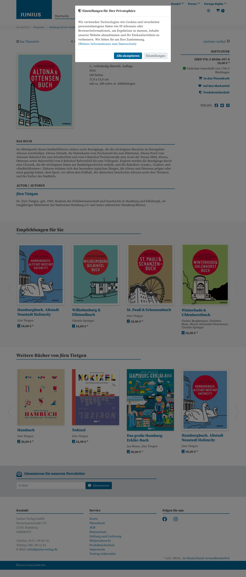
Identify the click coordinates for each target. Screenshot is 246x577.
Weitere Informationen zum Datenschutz (107, 44)
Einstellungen (155, 56)
